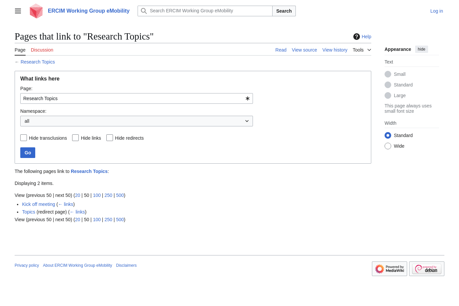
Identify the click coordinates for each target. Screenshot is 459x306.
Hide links (91, 138)
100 (97, 195)
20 (77, 195)
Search (284, 11)
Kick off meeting (38, 204)
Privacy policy (27, 265)
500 (120, 195)
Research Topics (38, 62)
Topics (28, 212)
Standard (403, 84)
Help (361, 36)
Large (400, 95)
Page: (26, 88)
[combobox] (136, 98)
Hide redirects (129, 138)
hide (421, 49)
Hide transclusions (48, 138)
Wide (399, 146)
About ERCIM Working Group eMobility (77, 265)
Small (399, 74)
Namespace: (33, 111)
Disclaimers (126, 265)
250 (108, 195)
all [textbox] (27, 121)
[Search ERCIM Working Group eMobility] (205, 11)
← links (65, 204)
